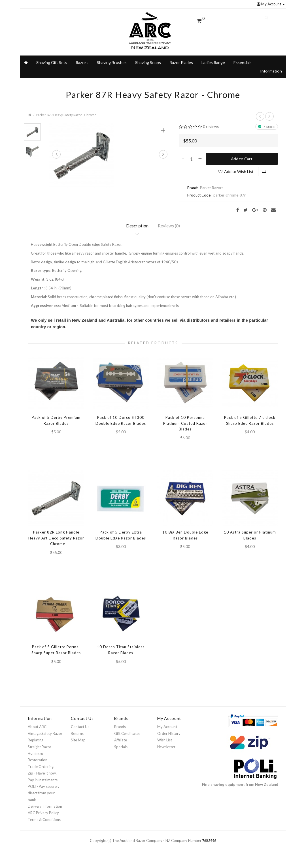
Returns (77, 729)
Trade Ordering (41, 762)
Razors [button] (82, 54)
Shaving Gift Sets (51, 54)
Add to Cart (241, 151)
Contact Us (80, 722)
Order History (168, 729)
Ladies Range (213, 54)
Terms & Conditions (44, 815)
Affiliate (120, 735)
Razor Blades (181, 54)
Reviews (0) (169, 219)
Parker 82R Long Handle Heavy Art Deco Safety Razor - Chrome (56, 532)
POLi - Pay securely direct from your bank (44, 788)
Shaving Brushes (112, 54)
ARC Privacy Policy (43, 808)
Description (137, 219)
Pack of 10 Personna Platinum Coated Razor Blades (185, 417)
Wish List (164, 735)
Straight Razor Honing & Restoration (39, 749)
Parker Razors (211, 180)
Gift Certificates (127, 729)
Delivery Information (45, 801)
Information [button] (271, 63)
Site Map (78, 735)
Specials (121, 742)
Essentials (242, 54)
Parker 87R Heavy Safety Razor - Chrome (66, 107)
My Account (271, 4)
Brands (120, 722)
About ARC (37, 722)
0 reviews (211, 119)
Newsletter (166, 742)
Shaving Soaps (148, 54)
